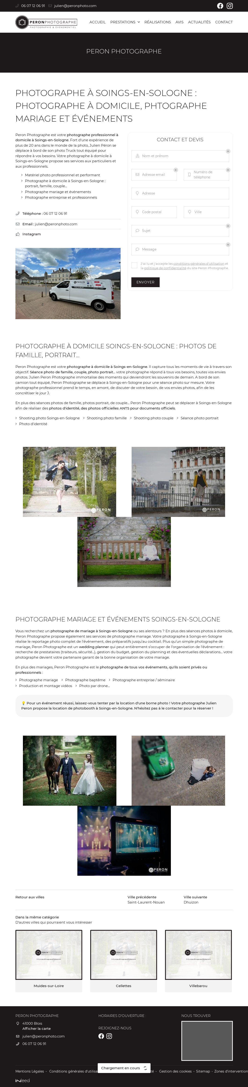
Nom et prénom (152, 156)
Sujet (143, 230)
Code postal (148, 212)
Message (145, 249)
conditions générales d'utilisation (198, 263)
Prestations (122, 22)
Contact (224, 22)
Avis (179, 22)
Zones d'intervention (231, 1071)
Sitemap (203, 1071)
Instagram (31, 234)
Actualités (199, 22)
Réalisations (157, 22)
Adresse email (150, 174)
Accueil (98, 22)
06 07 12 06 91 (55, 213)
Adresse (145, 193)
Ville (194, 212)
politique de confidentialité (165, 268)
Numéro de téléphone (199, 174)
